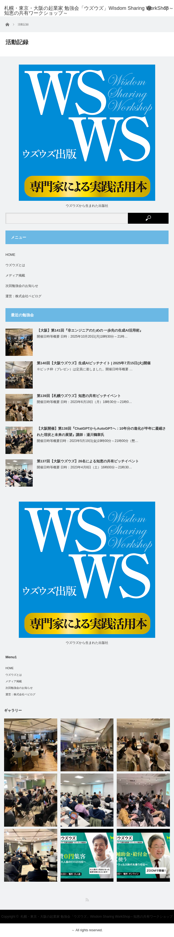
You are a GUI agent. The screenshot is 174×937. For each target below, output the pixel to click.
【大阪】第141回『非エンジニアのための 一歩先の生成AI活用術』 (90, 330)
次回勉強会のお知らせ (21, 286)
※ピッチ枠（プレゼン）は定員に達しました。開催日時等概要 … (85, 369)
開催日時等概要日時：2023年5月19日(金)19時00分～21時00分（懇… (87, 441)
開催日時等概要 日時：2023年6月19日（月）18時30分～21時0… (84, 402)
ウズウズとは (15, 265)
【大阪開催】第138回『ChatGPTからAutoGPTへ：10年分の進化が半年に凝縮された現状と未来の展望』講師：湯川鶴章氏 (101, 431)
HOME (10, 255)
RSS (87, 899)
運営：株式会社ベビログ (23, 296)
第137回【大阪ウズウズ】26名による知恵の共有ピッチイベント (88, 461)
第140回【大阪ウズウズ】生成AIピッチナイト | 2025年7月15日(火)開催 (94, 363)
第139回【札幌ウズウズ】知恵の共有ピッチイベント (79, 396)
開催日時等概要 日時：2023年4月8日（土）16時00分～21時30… (84, 467)
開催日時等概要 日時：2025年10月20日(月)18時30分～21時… (82, 336)
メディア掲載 (15, 275)
